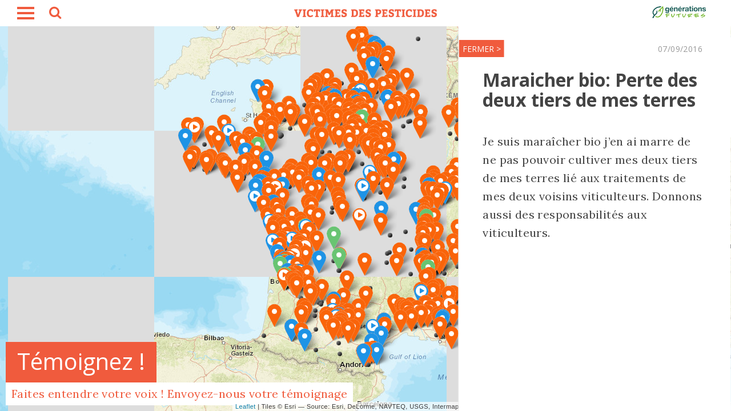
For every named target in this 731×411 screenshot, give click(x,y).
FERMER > (411, 48)
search (54, 14)
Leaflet (245, 406)
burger (25, 13)
